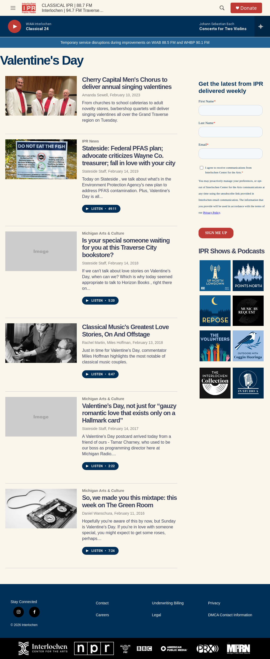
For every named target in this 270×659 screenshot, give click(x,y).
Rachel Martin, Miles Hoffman (106, 342)
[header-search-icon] (222, 8)
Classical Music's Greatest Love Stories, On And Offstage (125, 330)
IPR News (90, 141)
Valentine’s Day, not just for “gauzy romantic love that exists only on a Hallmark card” (129, 413)
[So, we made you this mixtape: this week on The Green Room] (41, 508)
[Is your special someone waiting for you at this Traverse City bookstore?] (41, 251)
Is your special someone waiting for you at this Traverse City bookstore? (126, 248)
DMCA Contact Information (230, 615)
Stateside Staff (94, 171)
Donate (248, 8)
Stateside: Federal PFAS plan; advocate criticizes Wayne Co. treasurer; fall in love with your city (128, 156)
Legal (156, 615)
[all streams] (262, 26)
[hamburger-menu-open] (13, 8)
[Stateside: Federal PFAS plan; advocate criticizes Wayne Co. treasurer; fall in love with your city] (41, 159)
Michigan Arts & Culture (103, 233)
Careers (102, 615)
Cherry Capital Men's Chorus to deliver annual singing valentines (127, 83)
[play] (14, 26)
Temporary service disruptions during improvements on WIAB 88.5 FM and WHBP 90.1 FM (134, 42)
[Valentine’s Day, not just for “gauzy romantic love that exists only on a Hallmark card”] (41, 417)
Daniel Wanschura (97, 513)
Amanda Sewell (95, 95)
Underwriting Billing (168, 603)
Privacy (214, 603)
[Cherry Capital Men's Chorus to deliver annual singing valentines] (41, 96)
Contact (102, 603)
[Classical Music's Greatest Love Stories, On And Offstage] (41, 343)
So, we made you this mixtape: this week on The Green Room (129, 501)
